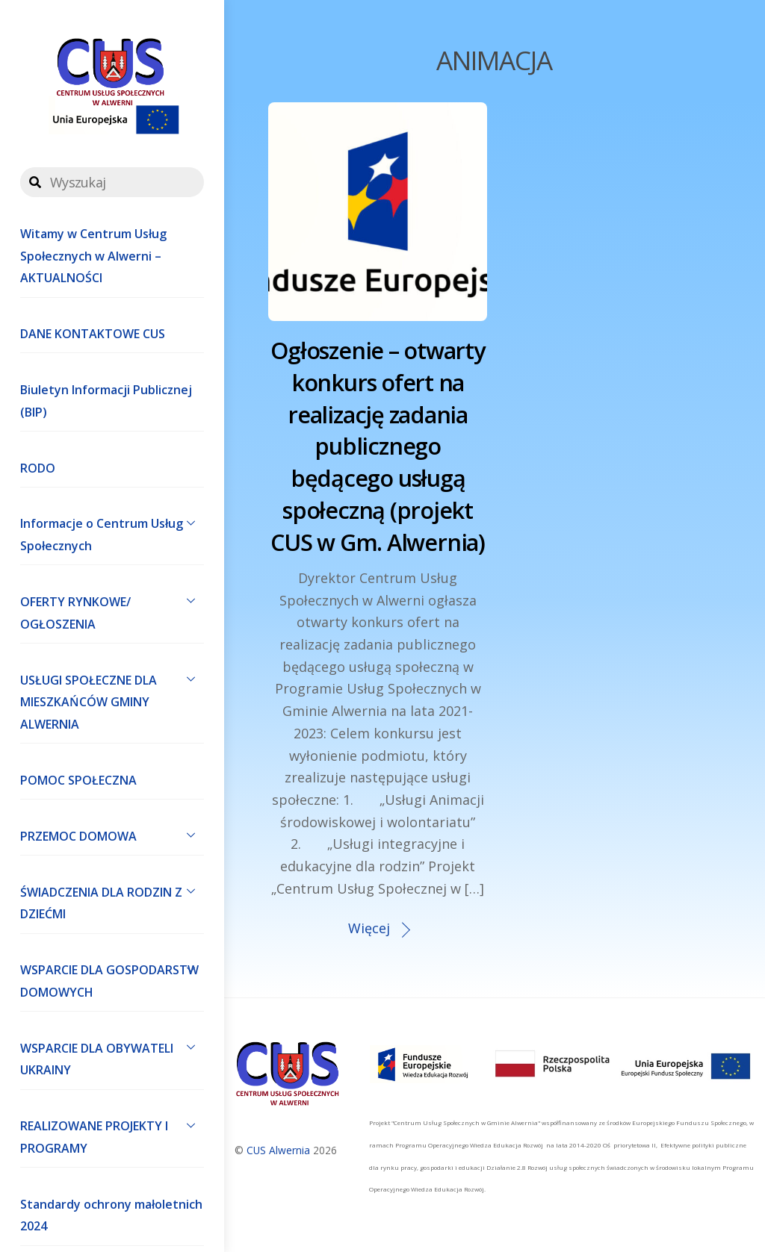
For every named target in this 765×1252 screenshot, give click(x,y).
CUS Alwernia (278, 1150)
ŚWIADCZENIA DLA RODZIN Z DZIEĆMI (112, 899)
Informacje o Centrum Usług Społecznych (112, 531)
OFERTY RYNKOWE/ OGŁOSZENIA (112, 609)
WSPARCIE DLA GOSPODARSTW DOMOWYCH (112, 978)
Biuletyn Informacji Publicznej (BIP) (106, 400)
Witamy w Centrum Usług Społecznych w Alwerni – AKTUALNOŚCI (93, 255)
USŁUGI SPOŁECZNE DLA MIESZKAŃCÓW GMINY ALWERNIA (112, 698)
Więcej (369, 928)
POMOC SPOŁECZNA (78, 780)
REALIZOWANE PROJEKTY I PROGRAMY (112, 1134)
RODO (37, 468)
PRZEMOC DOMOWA (112, 834)
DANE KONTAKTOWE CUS (92, 334)
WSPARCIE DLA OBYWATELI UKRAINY (112, 1055)
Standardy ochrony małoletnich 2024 (111, 1215)
